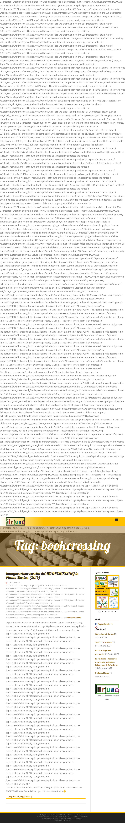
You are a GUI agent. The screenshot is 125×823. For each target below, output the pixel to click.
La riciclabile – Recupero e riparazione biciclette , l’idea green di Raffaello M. (106, 662)
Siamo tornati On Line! (105, 634)
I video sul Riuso (102, 673)
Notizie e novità (74, 617)
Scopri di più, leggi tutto (20, 797)
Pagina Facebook (105, 624)
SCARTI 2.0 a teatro (103, 642)
